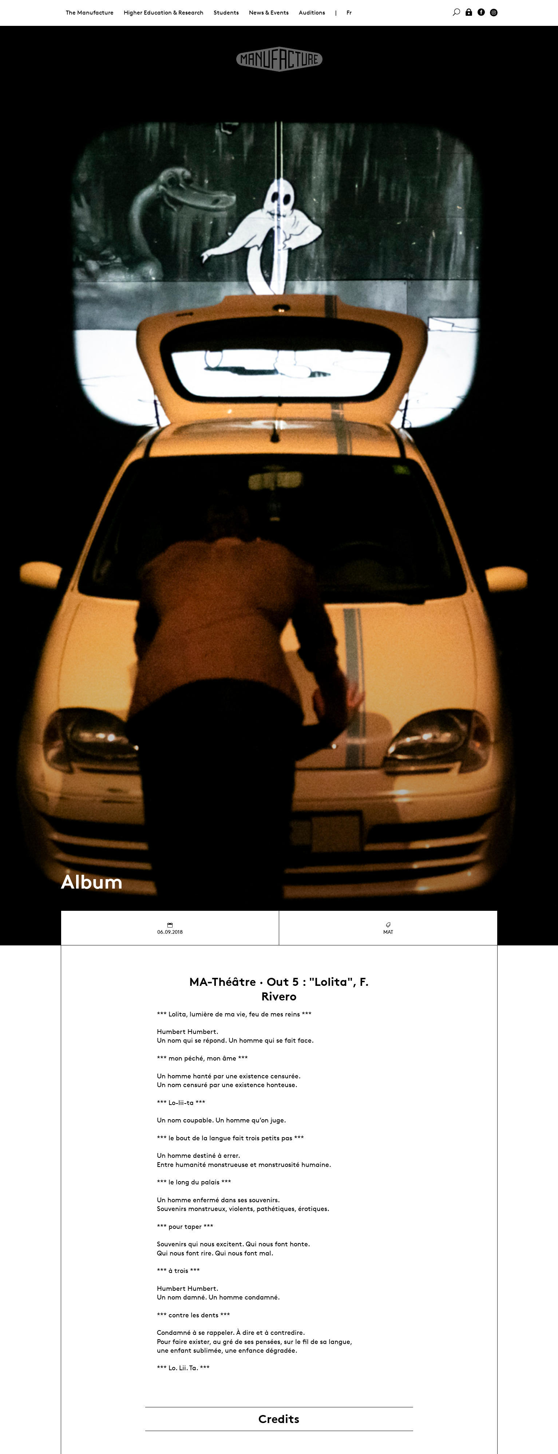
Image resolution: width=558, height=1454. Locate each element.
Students (226, 12)
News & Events (269, 12)
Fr (349, 12)
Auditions (312, 12)
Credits (279, 1419)
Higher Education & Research (163, 12)
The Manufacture (90, 12)
